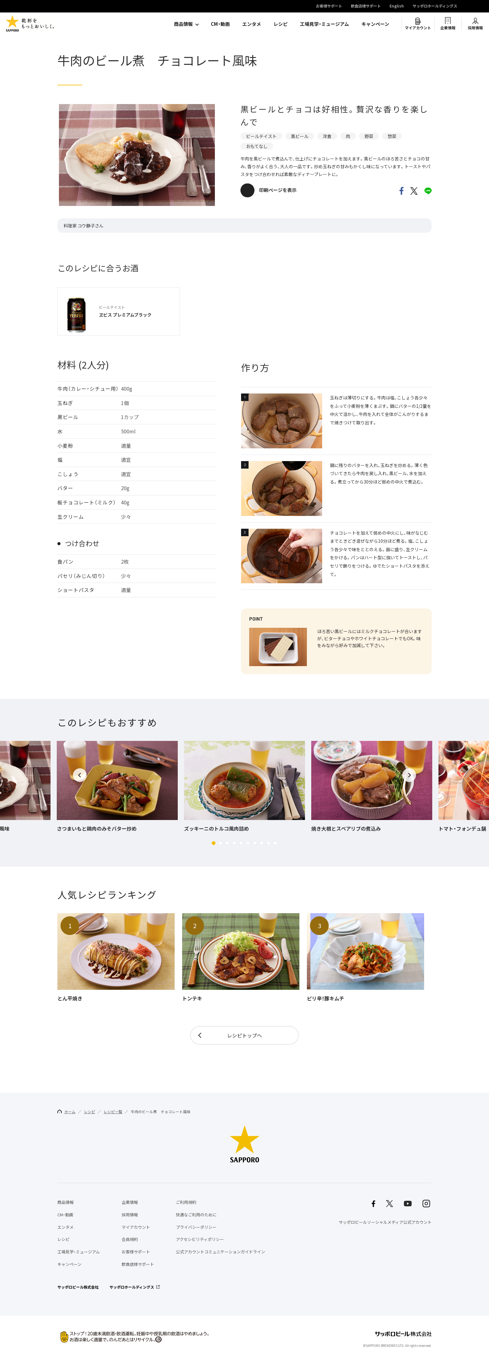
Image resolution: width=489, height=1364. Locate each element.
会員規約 (130, 1239)
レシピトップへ (244, 1035)
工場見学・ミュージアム (324, 24)
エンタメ (251, 24)
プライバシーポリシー (196, 1227)
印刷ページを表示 (278, 190)
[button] (213, 843)
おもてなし (257, 146)
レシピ (281, 24)
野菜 (369, 136)
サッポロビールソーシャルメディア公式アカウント (385, 1222)
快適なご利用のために (196, 1215)
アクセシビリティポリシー (200, 1239)
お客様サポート (329, 6)
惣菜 (392, 136)
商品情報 (183, 24)
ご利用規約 (186, 1202)
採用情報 (475, 28)
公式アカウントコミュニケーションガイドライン (220, 1252)
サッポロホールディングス (435, 6)
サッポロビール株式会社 (78, 1287)
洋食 (327, 136)
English (397, 6)
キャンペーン (375, 24)
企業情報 (447, 28)
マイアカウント (418, 28)
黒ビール (299, 136)
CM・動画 (220, 24)
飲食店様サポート (366, 6)
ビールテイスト (261, 136)
